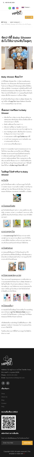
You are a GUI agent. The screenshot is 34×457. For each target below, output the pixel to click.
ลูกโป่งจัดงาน (22, 136)
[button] (29, 17)
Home (4, 22)
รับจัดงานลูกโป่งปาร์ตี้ (17, 165)
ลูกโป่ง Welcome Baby (18, 312)
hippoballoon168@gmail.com (15, 378)
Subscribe (27, 443)
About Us (4, 397)
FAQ (2, 406)
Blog (2, 400)
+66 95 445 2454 (10, 2)
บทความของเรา (15, 22)
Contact (3, 403)
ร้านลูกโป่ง (12, 101)
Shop (3, 393)
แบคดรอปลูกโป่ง (11, 235)
